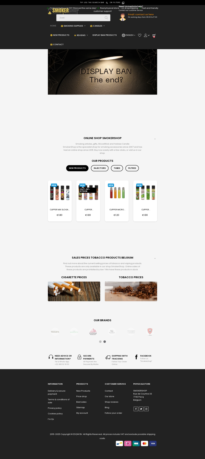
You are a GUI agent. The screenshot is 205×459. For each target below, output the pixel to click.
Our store (109, 396)
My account (82, 413)
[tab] (77, 168)
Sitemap (80, 407)
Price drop (81, 396)
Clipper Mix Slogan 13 (60, 209)
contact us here (144, 14)
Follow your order (113, 413)
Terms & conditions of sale (59, 401)
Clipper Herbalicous (145, 209)
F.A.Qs (51, 419)
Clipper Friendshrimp (88, 209)
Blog (107, 407)
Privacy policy (55, 408)
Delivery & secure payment (56, 392)
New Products (83, 390)
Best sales (81, 401)
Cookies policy (55, 413)
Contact (109, 390)
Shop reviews (111, 401)
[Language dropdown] (129, 35)
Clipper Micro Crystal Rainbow (117, 209)
